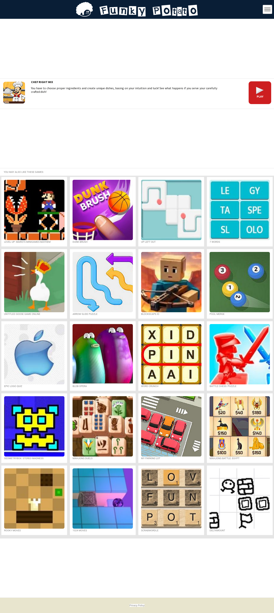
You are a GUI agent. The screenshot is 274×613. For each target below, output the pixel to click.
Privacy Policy (137, 605)
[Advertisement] (137, 49)
